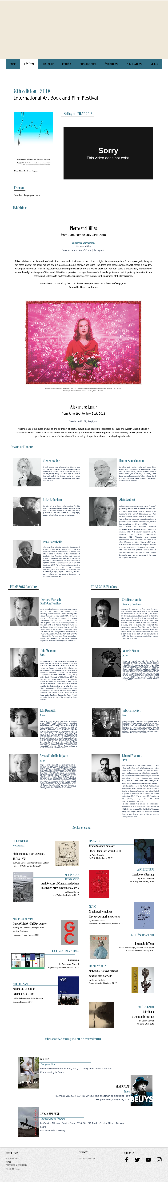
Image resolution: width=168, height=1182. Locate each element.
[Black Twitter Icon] (137, 1159)
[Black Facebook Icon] (126, 1159)
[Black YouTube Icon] (148, 1159)
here (38, 195)
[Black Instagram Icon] (159, 1159)
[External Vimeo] (108, 153)
